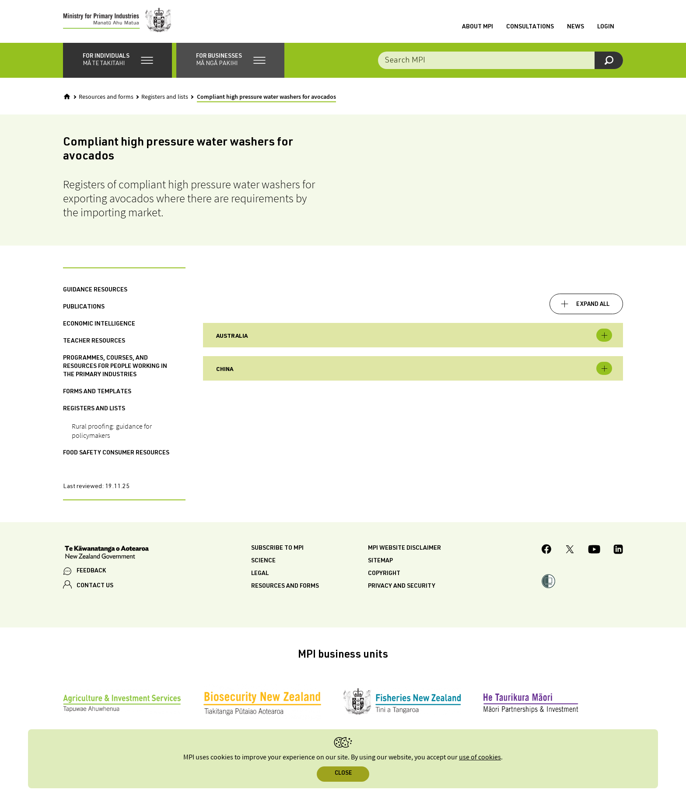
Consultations (530, 27)
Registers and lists (164, 98)
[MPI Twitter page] (570, 551)
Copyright (384, 575)
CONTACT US (95, 587)
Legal (260, 575)
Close (343, 773)
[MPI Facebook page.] (547, 551)
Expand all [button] (592, 305)
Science (263, 562)
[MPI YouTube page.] (594, 551)
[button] (117, 61)
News (575, 27)
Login (605, 27)
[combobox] (500, 61)
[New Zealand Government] (106, 554)
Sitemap (380, 562)
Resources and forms (106, 98)
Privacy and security (401, 588)
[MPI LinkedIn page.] (618, 551)
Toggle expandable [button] (604, 336)
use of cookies (480, 757)
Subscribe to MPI (277, 550)
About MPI (477, 27)
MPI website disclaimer (404, 550)
